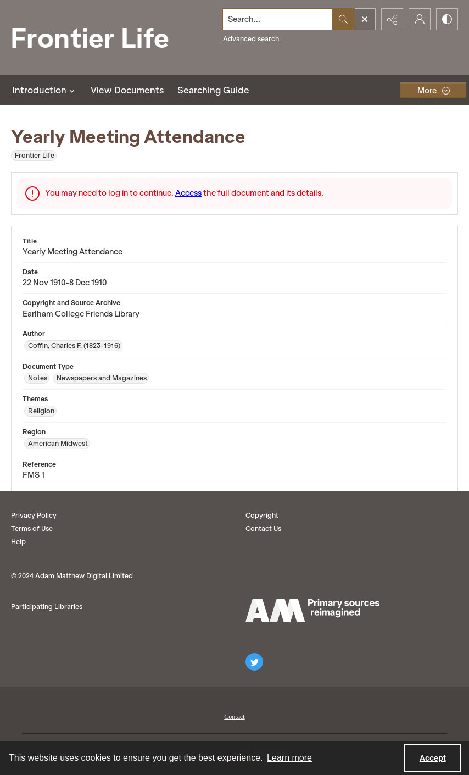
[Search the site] (278, 19)
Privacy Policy (34, 515)
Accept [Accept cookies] (433, 758)
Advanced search (251, 39)
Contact (234, 717)
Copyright (261, 515)
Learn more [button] (289, 757)
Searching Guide (213, 90)
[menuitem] (234, 715)
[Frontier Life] (99, 37)
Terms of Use (32, 528)
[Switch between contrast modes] (447, 19)
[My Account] (419, 19)
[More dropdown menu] (433, 90)
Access (188, 193)
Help (18, 542)
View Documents (127, 90)
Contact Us (263, 528)
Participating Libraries (46, 606)
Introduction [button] (44, 90)
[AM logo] (312, 610)
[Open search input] (364, 19)
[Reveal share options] (392, 19)
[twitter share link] (254, 662)
